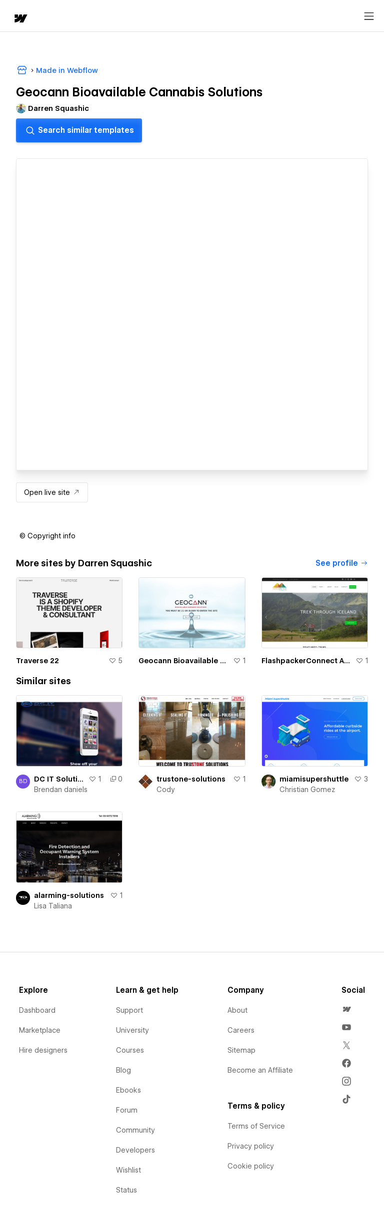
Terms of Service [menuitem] (256, 1126)
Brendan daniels (61, 790)
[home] (20, 19)
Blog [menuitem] (123, 1070)
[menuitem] (347, 1009)
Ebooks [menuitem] (128, 1090)
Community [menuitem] (135, 1130)
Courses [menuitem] (130, 1050)
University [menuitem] (132, 1030)
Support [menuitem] (129, 1010)
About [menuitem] (238, 1010)
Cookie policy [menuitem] (251, 1166)
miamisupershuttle (314, 779)
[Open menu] (369, 16)
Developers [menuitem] (135, 1150)
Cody (165, 790)
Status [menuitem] (126, 1190)
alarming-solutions (69, 895)
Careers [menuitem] (241, 1030)
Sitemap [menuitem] (242, 1050)
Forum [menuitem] (127, 1110)
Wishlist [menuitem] (128, 1170)
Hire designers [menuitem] (43, 1050)
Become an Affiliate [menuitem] (260, 1070)
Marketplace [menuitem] (39, 1030)
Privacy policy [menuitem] (251, 1146)
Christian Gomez (307, 790)
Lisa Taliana (53, 906)
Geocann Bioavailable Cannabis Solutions (183, 661)
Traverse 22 (37, 661)
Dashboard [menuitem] (37, 1010)
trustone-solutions (191, 779)
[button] (47, 535)
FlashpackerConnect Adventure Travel (307, 661)
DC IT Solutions (59, 779)
